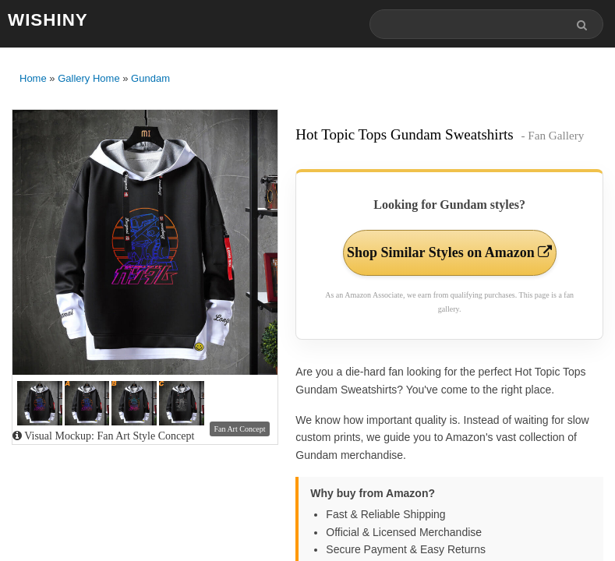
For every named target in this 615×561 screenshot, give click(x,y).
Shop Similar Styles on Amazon (449, 252)
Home (33, 78)
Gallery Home (88, 78)
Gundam (150, 78)
